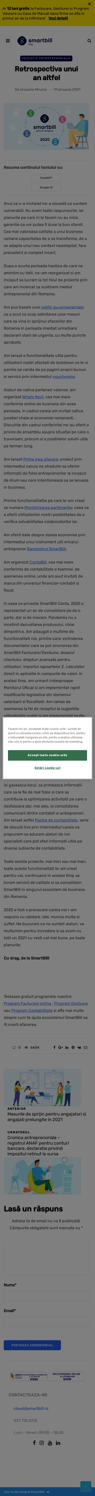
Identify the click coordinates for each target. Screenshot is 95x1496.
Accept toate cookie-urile (47, 755)
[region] (47, 748)
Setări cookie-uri (47, 768)
